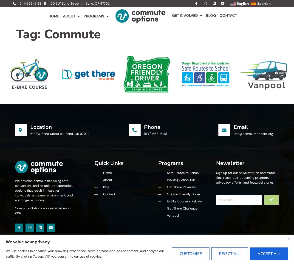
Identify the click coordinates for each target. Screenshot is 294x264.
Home (53, 16)
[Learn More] (72, 130)
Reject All (229, 253)
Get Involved (187, 15)
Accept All (269, 253)
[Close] (289, 239)
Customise (191, 253)
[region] (147, 249)
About (71, 16)
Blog (211, 15)
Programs (96, 16)
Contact (228, 15)
